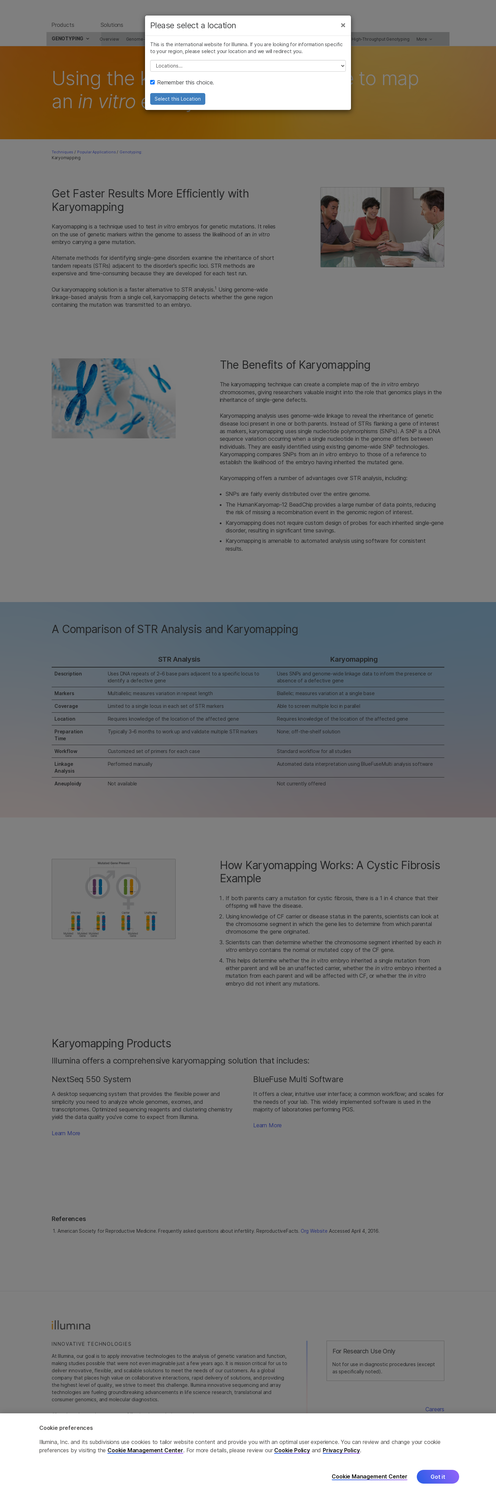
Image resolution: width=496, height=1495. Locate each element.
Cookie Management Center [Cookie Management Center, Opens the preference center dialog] (369, 1476)
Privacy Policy (341, 1450)
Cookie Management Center (145, 1450)
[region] (248, 1454)
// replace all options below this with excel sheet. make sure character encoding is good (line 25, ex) (248, 71)
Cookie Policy (292, 1450)
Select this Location (178, 104)
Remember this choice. (182, 87)
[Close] (343, 30)
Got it (438, 1476)
